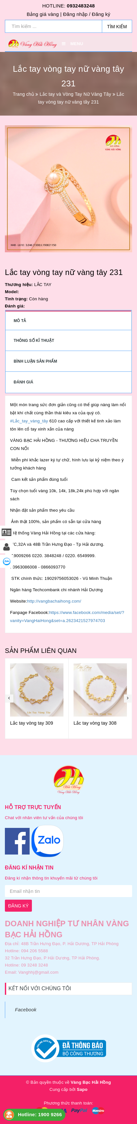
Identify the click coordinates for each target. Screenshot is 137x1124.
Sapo (82, 1089)
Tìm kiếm (117, 26)
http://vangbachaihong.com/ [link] (54, 601)
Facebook (25, 1009)
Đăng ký (101, 14)
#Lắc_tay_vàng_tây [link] (29, 420)
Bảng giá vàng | (44, 14)
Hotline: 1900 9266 (40, 1114)
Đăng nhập (75, 14)
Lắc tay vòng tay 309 (31, 723)
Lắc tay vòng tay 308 (95, 723)
